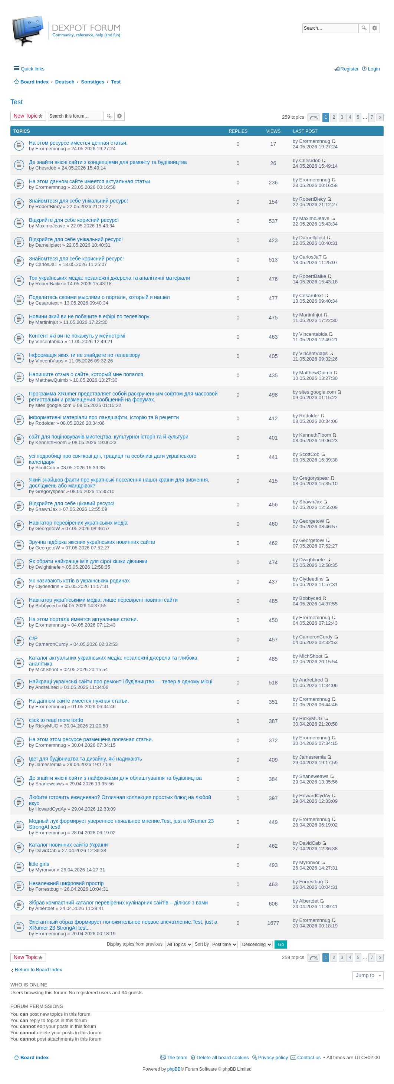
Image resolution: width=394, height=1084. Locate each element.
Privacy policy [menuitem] (273, 1057)
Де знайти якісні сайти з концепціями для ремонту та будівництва (108, 162)
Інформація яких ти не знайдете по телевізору (84, 355)
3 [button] (342, 117)
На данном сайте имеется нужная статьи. (79, 701)
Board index (34, 1057)
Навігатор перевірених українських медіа (78, 523)
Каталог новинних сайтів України (68, 845)
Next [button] (380, 117)
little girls (39, 864)
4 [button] (350, 117)
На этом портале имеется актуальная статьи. (83, 619)
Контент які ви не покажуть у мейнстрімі (77, 336)
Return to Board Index (38, 969)
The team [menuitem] (177, 1057)
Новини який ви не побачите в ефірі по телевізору (89, 316)
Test (16, 102)
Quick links (33, 69)
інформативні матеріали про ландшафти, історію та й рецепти (104, 417)
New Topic (25, 116)
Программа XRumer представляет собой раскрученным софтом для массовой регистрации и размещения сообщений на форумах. (123, 397)
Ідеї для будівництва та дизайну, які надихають (85, 759)
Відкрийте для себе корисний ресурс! (74, 220)
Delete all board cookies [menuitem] (223, 1057)
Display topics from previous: (150, 944)
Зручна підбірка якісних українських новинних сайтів (92, 542)
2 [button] (334, 117)
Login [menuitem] (374, 69)
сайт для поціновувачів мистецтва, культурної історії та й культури (108, 437)
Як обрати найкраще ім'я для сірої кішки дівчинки (88, 561)
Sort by (216, 944)
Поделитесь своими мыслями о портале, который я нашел (99, 297)
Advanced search (375, 28)
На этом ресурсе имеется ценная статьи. (78, 143)
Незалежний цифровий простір (66, 883)
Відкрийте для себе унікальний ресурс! (76, 239)
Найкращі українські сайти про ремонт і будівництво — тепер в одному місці (120, 681)
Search (364, 28)
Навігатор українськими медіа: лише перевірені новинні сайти (103, 600)
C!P (33, 638)
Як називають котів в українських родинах (79, 581)
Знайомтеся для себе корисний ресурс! (76, 259)
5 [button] (358, 117)
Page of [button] (313, 117)
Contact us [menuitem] (309, 1057)
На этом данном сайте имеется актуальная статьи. (90, 181)
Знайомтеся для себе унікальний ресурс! (78, 201)
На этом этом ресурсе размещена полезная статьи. (91, 739)
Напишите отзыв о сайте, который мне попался (86, 374)
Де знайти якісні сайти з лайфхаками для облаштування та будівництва (115, 778)
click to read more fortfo (56, 720)
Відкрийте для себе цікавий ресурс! (71, 503)
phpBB (174, 1069)
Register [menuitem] (350, 69)
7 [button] (372, 117)
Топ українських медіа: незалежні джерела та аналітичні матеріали (109, 278)
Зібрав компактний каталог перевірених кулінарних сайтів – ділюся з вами (118, 903)
